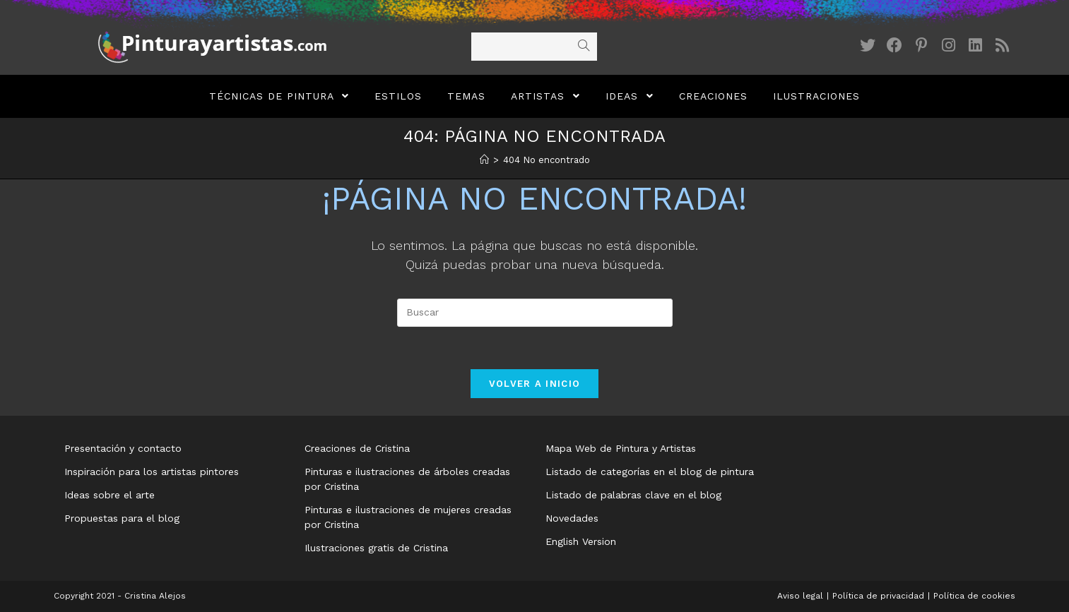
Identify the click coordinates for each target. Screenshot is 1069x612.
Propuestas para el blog (121, 518)
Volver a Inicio (535, 383)
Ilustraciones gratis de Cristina (376, 547)
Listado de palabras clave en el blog (633, 494)
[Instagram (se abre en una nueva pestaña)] (948, 45)
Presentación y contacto (123, 448)
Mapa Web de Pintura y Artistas (620, 448)
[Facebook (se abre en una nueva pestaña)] (894, 45)
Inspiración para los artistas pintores (151, 471)
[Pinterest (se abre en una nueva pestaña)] (921, 45)
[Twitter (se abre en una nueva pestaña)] (867, 45)
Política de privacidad (878, 596)
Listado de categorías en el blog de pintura (649, 471)
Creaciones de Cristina (357, 448)
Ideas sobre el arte (109, 494)
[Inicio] (484, 160)
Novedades (571, 518)
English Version (580, 541)
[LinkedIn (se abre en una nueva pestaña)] (975, 45)
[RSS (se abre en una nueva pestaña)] (1001, 45)
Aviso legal (800, 596)
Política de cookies (974, 596)
